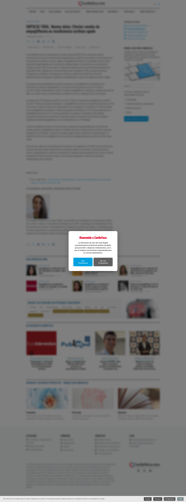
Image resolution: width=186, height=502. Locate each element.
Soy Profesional (83, 262)
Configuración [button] (169, 499)
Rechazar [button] (158, 499)
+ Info (180, 499)
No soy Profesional (103, 262)
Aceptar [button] (147, 499)
